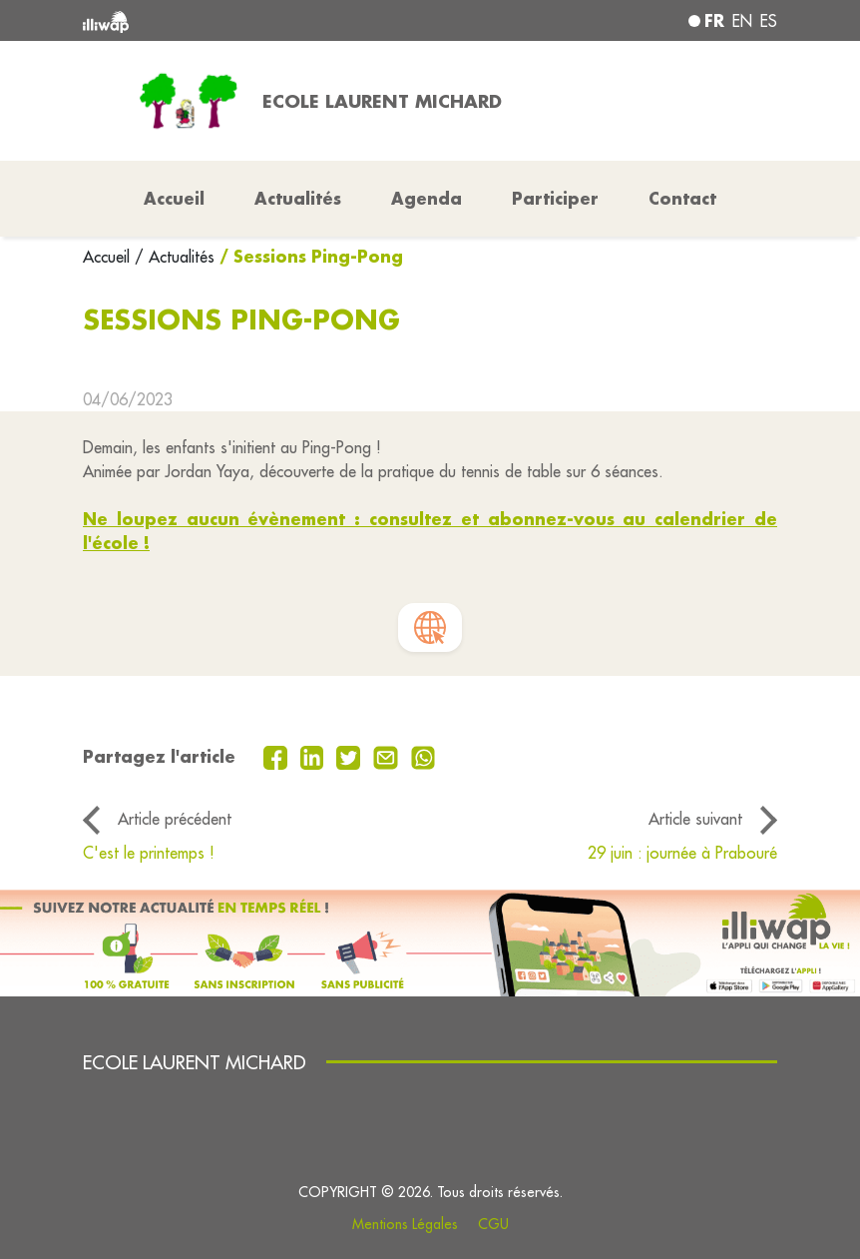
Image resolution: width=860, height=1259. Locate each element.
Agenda (426, 198)
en (742, 21)
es (768, 21)
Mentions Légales (405, 1224)
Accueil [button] (174, 198)
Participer (555, 198)
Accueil (109, 257)
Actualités (297, 198)
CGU (493, 1224)
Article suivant (695, 819)
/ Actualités (175, 257)
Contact (682, 198)
